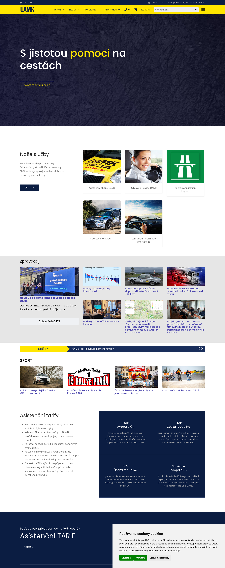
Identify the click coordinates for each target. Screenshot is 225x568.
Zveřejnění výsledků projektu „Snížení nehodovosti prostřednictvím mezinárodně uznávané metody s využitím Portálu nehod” (142, 327)
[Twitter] (26, 2)
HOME (57, 9)
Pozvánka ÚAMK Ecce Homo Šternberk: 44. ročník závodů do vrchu (185, 291)
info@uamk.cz (175, 2)
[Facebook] (21, 2)
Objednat (28, 547)
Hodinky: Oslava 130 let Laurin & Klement (101, 323)
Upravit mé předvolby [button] (159, 558)
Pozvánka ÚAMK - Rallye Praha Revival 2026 (84, 392)
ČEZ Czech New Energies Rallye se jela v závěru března (134, 392)
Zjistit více (29, 187)
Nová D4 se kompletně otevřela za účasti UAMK (47, 299)
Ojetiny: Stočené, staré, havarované (96, 290)
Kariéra (145, 9)
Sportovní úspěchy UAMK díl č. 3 (180, 390)
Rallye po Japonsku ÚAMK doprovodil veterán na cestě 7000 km (141, 291)
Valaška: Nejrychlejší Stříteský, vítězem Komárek (37, 392)
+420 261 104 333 (157, 2)
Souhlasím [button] (126, 558)
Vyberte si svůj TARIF (37, 85)
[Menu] (203, 9)
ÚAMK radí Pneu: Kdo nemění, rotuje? (93, 349)
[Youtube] (31, 2)
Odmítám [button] (140, 558)
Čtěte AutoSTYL (49, 321)
